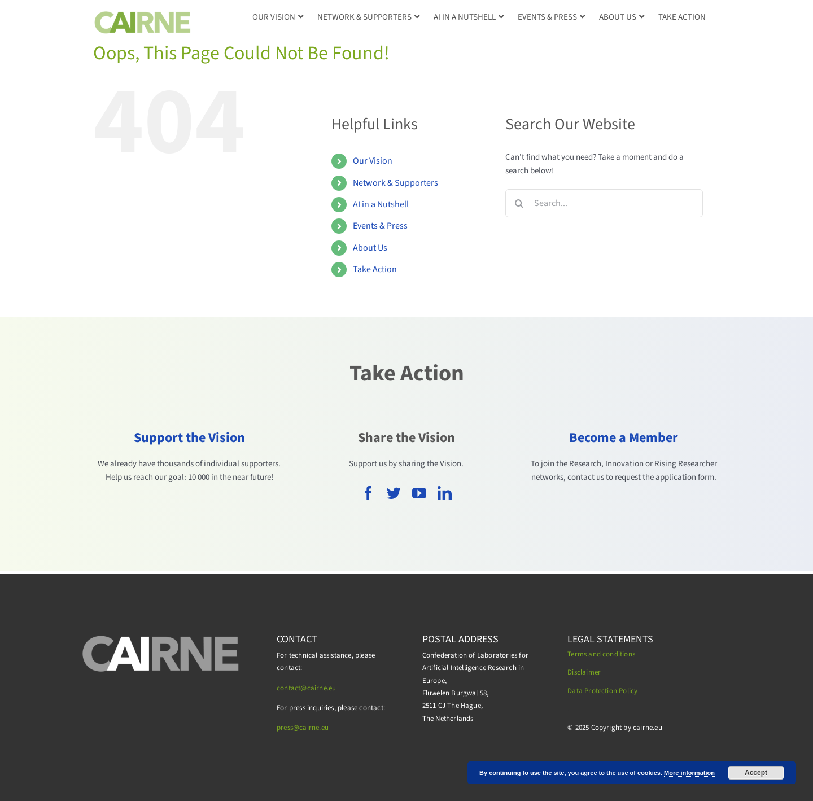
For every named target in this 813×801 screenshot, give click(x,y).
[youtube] (419, 493)
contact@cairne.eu (306, 688)
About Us (370, 248)
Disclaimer (584, 672)
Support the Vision (189, 438)
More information (689, 772)
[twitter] (394, 493)
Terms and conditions (601, 654)
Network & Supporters (395, 183)
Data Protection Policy (602, 691)
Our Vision (372, 161)
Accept (756, 773)
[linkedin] (445, 493)
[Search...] (604, 203)
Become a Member (623, 438)
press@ (288, 728)
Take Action (375, 269)
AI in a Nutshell (381, 204)
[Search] (519, 203)
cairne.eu (314, 728)
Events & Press (380, 226)
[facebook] (368, 493)
